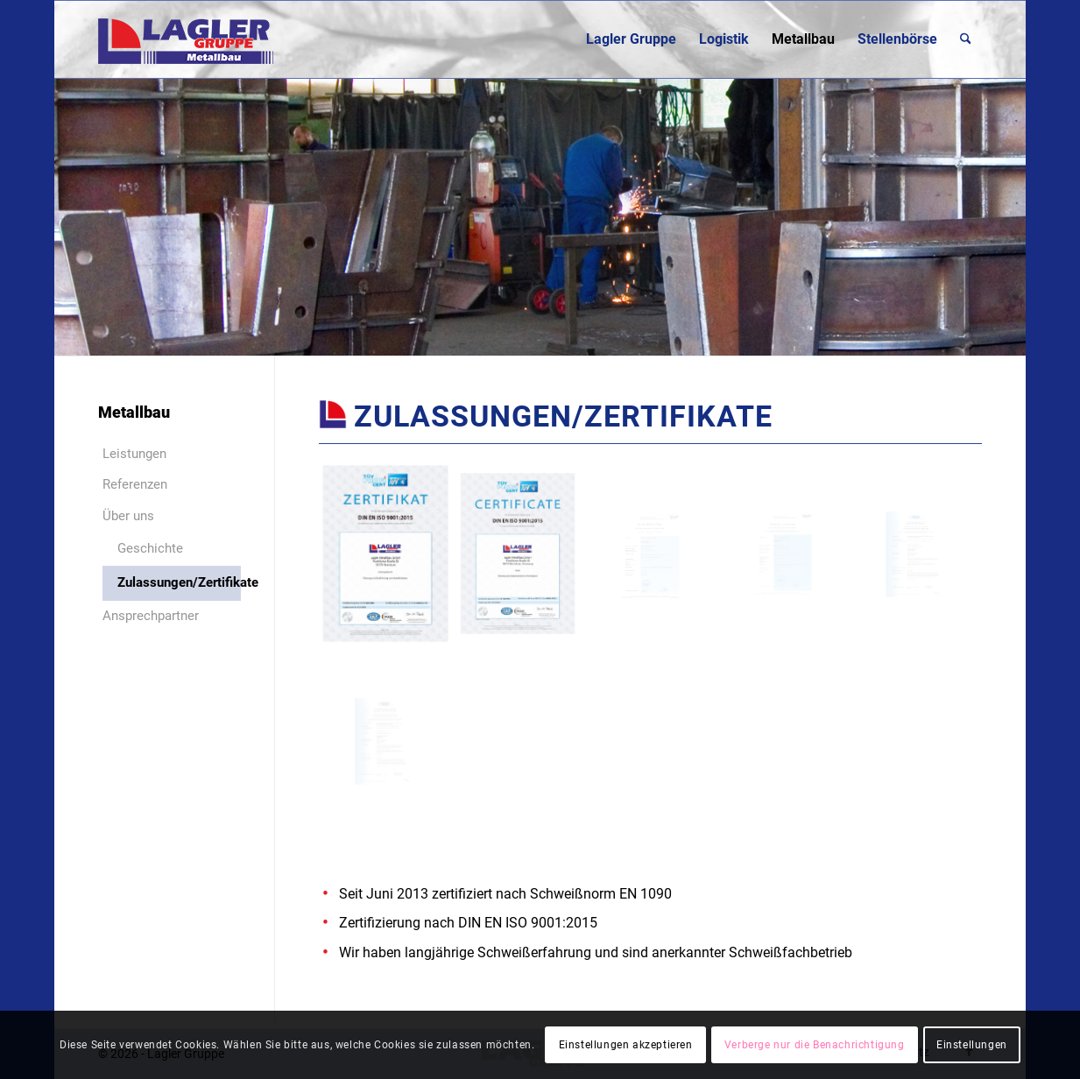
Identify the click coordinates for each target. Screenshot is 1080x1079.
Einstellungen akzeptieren (626, 1045)
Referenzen (134, 484)
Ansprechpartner (150, 616)
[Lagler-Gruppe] (185, 39)
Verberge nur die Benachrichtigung (814, 1045)
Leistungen (134, 454)
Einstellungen (971, 1045)
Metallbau (134, 412)
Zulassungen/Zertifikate (179, 582)
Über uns (128, 516)
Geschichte (150, 548)
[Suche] (966, 39)
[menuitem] (631, 39)
